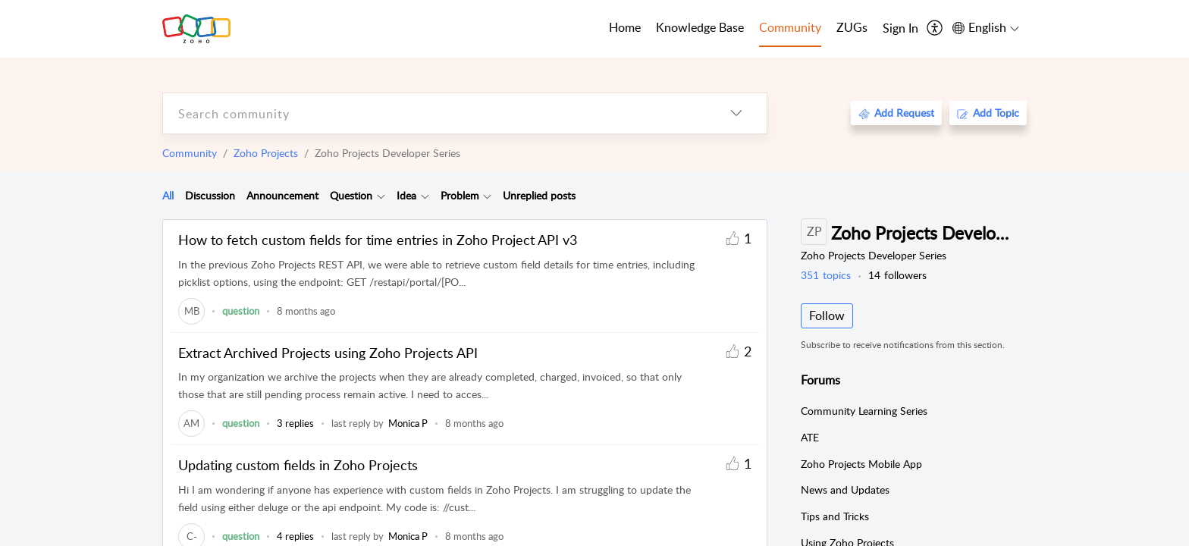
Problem (460, 195)
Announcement (282, 195)
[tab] (168, 196)
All (168, 195)
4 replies (295, 536)
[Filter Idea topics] (425, 195)
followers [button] (897, 275)
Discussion (210, 195)
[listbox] (736, 113)
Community (189, 153)
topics (826, 275)
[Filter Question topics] (381, 195)
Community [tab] (790, 27)
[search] (434, 113)
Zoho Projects (266, 153)
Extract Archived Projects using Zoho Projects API (328, 353)
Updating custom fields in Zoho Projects (298, 465)
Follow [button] (827, 315)
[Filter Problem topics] (487, 195)
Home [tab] (625, 27)
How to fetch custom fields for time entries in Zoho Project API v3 (377, 240)
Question (351, 195)
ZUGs (851, 27)
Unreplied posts (539, 195)
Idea (406, 195)
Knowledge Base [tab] (700, 27)
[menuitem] (900, 29)
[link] (191, 311)
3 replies (295, 423)
